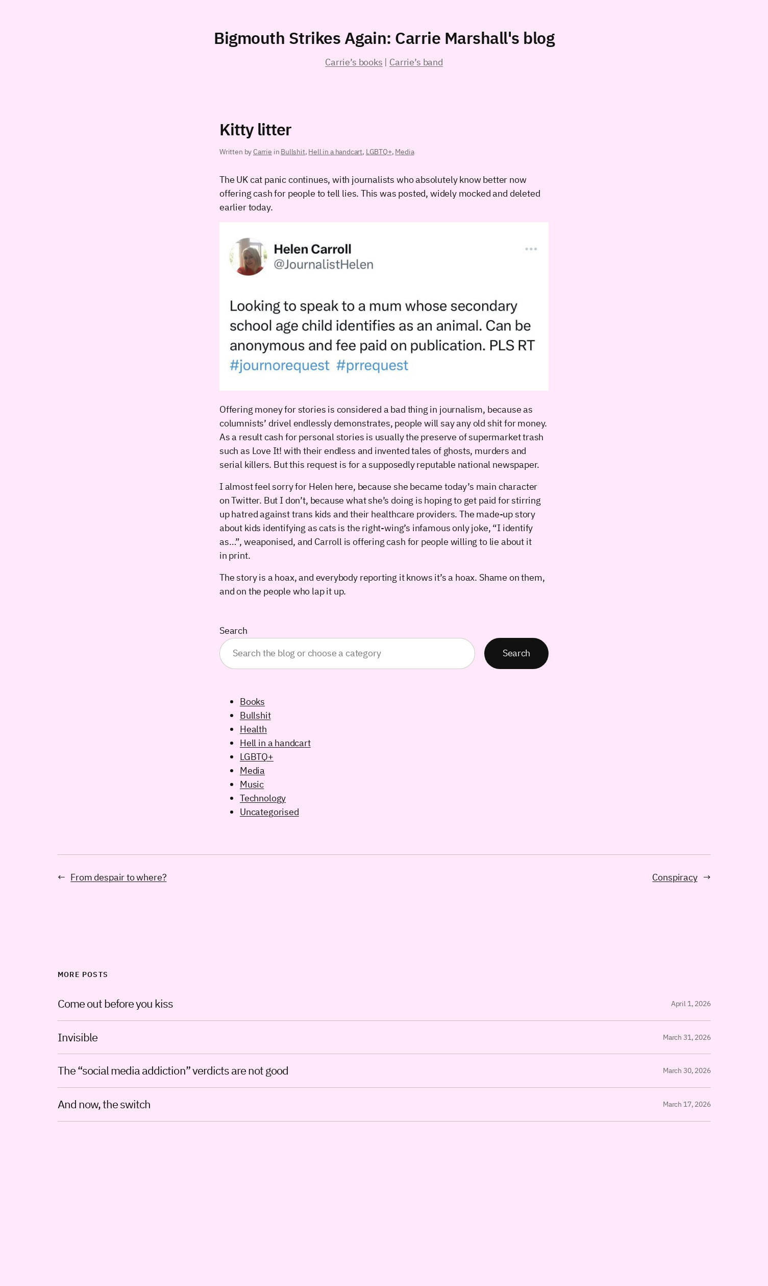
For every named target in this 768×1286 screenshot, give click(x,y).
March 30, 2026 (686, 1070)
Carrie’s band (416, 62)
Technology (263, 798)
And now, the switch (104, 1104)
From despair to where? (118, 877)
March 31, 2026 (686, 1037)
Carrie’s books (353, 62)
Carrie (262, 151)
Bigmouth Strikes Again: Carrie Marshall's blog (384, 38)
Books (252, 701)
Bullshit (293, 151)
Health (253, 729)
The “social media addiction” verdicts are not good (173, 1070)
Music (252, 784)
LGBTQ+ (379, 151)
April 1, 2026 (691, 1003)
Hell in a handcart (335, 151)
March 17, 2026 (686, 1104)
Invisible (77, 1037)
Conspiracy (674, 877)
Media (404, 151)
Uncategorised (269, 812)
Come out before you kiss (116, 1003)
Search (233, 630)
